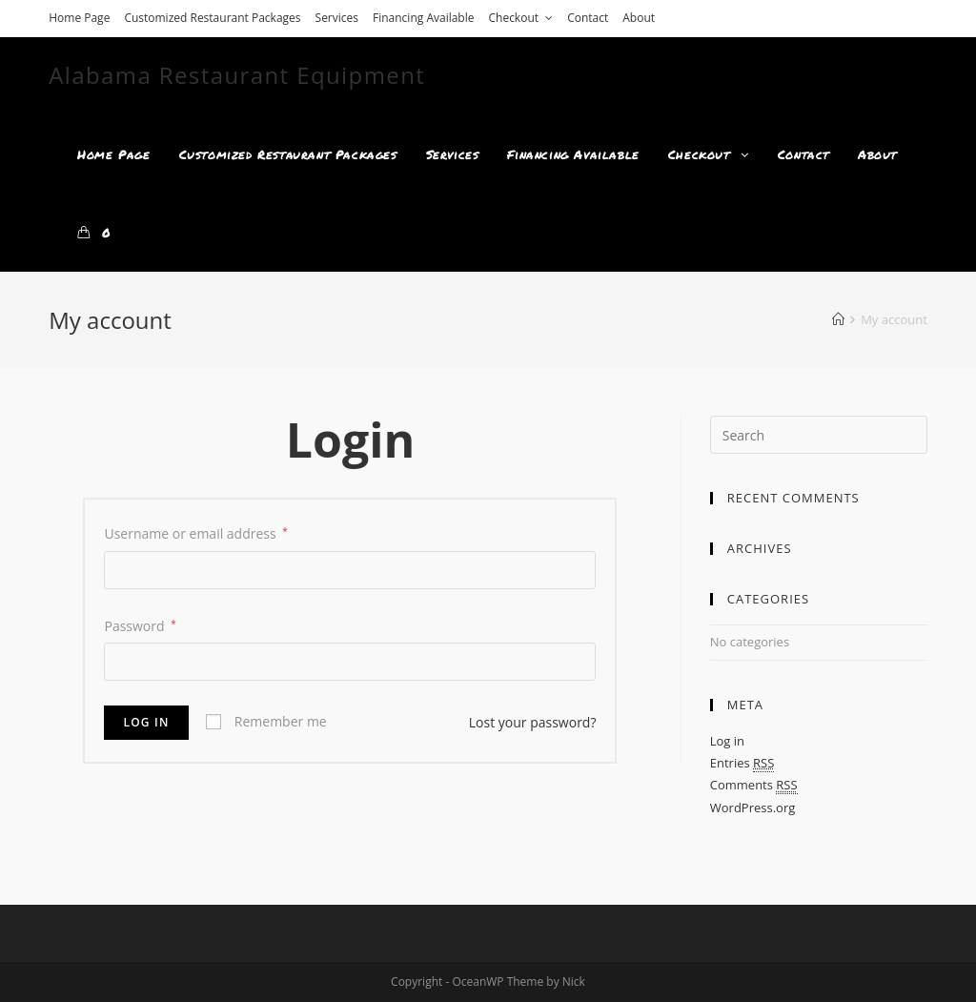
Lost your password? (533, 722)
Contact (587, 18)
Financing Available (423, 18)
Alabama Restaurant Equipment (237, 75)
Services (336, 18)
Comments (754, 785)
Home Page (79, 18)
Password (139, 626)
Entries (742, 763)
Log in (146, 722)
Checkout (520, 18)
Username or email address (195, 533)
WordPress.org (753, 807)
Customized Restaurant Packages (212, 18)
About (638, 18)
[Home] (838, 319)
